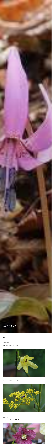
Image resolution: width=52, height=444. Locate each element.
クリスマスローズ (11, 419)
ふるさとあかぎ (9, 326)
